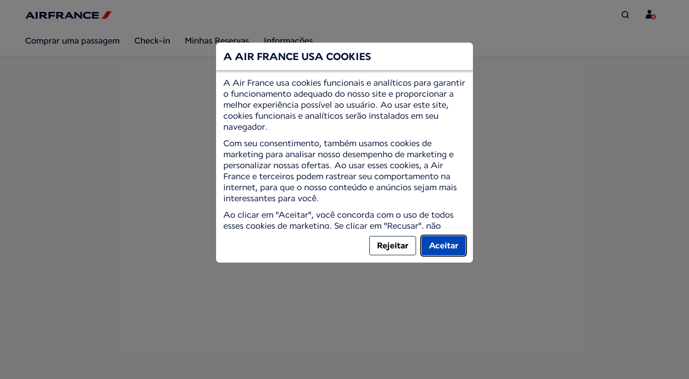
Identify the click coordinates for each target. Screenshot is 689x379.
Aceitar (443, 245)
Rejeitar (392, 245)
